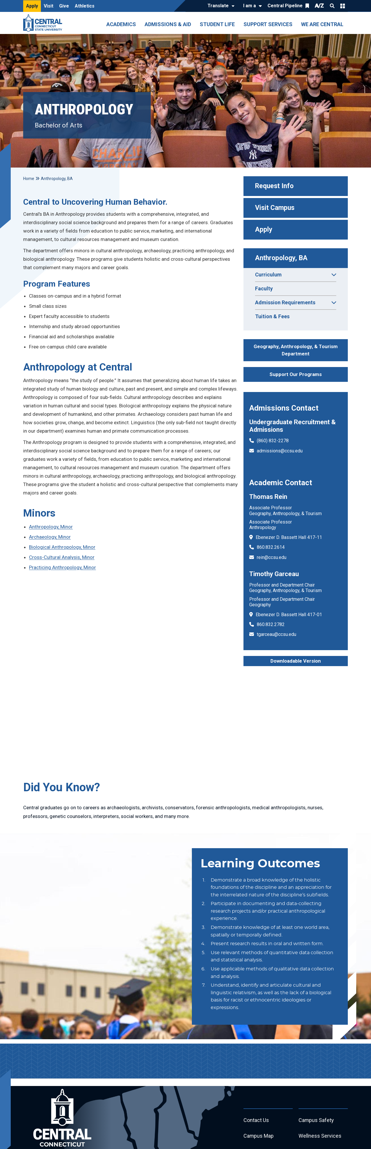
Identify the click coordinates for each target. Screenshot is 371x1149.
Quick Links (342, 6)
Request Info (274, 186)
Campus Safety (316, 1120)
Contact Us (256, 1120)
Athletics (84, 6)
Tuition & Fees (272, 316)
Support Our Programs (296, 374)
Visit (48, 6)
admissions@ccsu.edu (280, 451)
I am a (249, 5)
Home (28, 178)
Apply (32, 6)
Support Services (267, 24)
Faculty (264, 288)
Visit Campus (274, 208)
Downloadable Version (295, 661)
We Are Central (322, 24)
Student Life (217, 24)
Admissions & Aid (168, 24)
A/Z (319, 5)
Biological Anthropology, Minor (62, 547)
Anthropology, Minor (51, 527)
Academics (121, 24)
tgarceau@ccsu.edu (276, 634)
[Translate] (219, 6)
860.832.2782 (271, 624)
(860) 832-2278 (273, 440)
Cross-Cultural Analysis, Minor (61, 557)
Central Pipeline (285, 5)
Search (332, 6)
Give (64, 6)
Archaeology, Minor (50, 537)
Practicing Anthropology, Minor (62, 567)
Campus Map (258, 1136)
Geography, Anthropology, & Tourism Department (296, 350)
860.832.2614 (271, 547)
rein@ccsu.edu (271, 557)
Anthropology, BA (281, 258)
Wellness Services (320, 1136)
